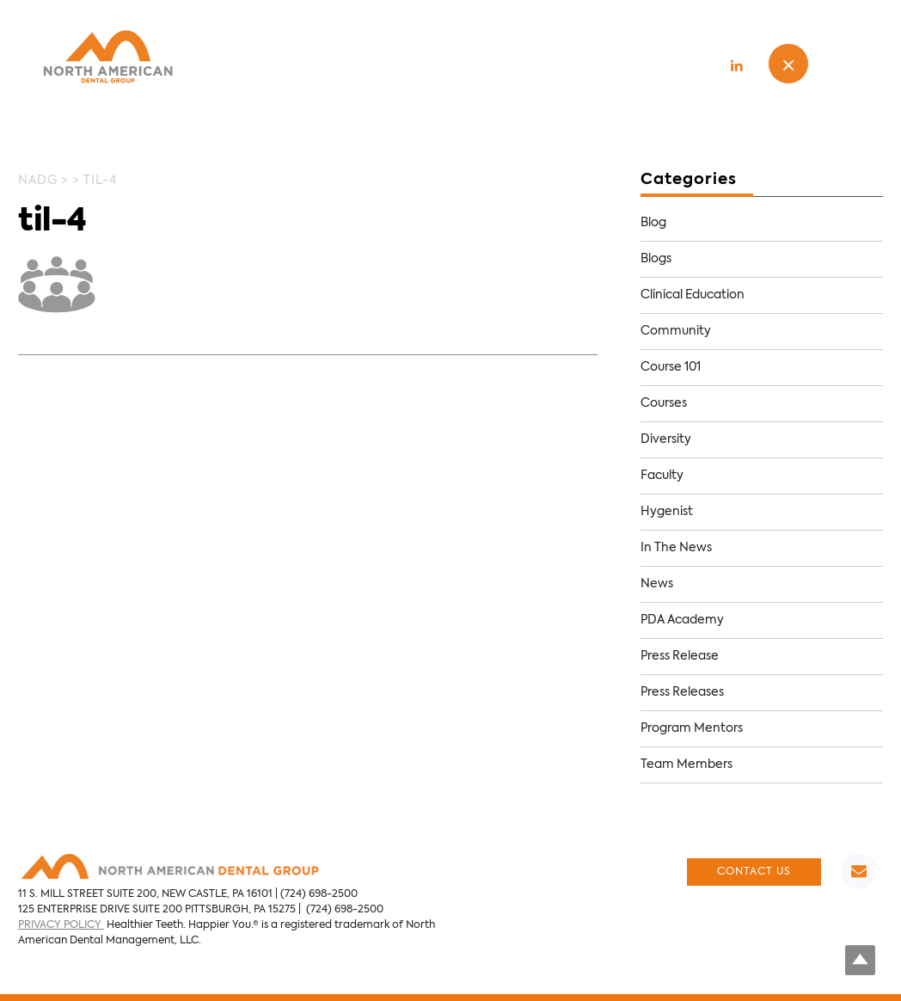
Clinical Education (693, 295)
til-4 (52, 221)
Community (676, 331)
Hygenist (667, 512)
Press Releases (682, 692)
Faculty (662, 476)
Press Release (680, 656)
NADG (38, 181)
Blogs (656, 259)
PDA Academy (682, 620)
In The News (676, 548)
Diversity (666, 439)
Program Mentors (692, 728)
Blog (653, 223)
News (657, 584)
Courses (664, 403)
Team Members (686, 764)
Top (860, 960)
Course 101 (671, 367)
